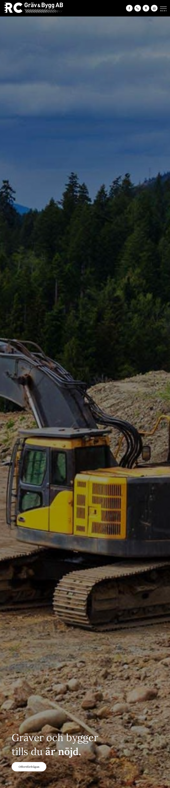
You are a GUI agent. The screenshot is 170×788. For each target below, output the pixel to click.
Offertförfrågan (29, 766)
